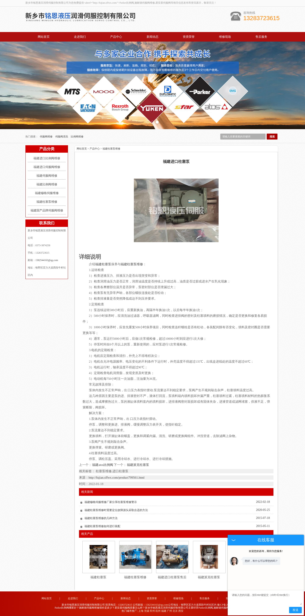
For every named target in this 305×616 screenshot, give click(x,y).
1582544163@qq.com (46, 260)
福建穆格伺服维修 (47, 193)
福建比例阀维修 (46, 184)
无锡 (146, 610)
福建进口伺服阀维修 (46, 167)
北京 (175, 610)
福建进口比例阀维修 (46, 158)
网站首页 (44, 36)
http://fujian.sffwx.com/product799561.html (116, 477)
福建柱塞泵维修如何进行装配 (102, 526)
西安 (180, 610)
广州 (169, 610)
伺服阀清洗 (62, 136)
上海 (140, 610)
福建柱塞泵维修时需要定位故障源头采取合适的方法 (116, 510)
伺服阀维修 (46, 136)
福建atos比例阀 (103, 465)
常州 (152, 610)
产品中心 (116, 36)
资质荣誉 (189, 36)
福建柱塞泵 (98, 577)
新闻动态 (152, 36)
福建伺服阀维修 (46, 175)
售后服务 (261, 36)
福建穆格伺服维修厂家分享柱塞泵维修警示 (111, 502)
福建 (163, 610)
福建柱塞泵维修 (46, 201)
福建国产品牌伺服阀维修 (46, 210)
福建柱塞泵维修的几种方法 (101, 518)
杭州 (158, 610)
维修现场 (225, 36)
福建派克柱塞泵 (137, 465)
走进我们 (80, 36)
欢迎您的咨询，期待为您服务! (266, 551)
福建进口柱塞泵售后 (172, 577)
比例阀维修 (77, 136)
